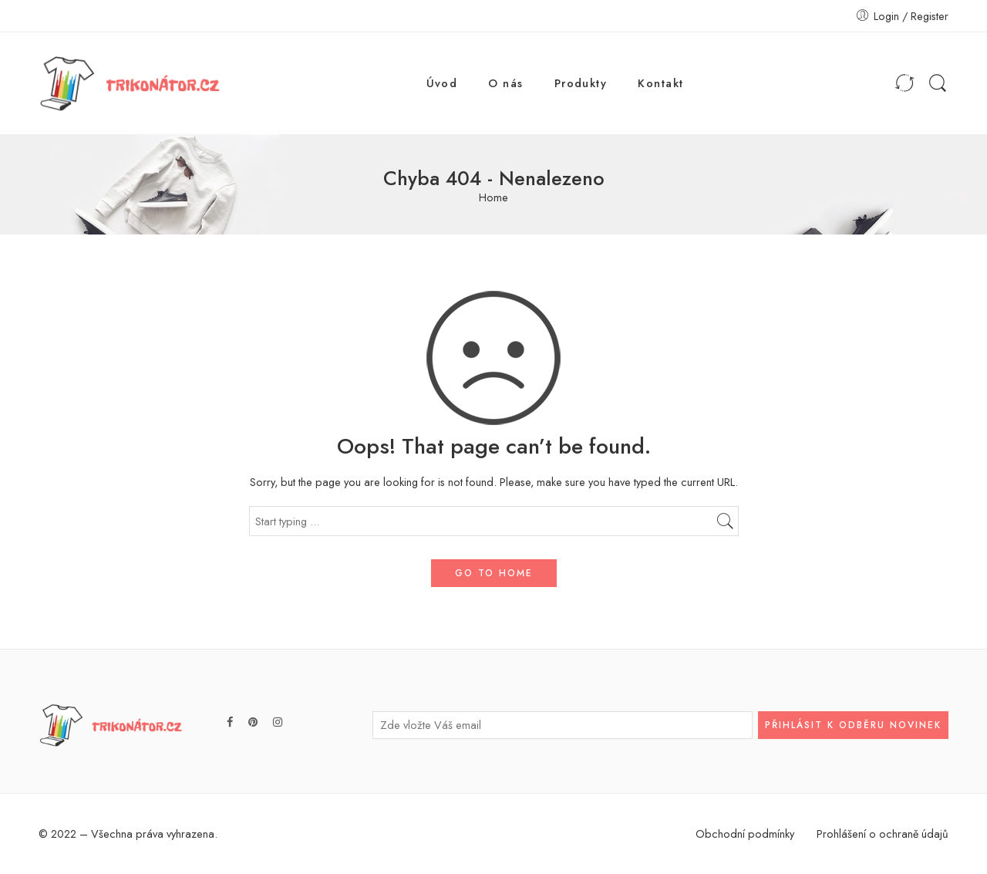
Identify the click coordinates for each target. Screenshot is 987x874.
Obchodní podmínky (745, 833)
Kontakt (660, 83)
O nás (505, 83)
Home (493, 198)
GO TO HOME (494, 573)
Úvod (442, 83)
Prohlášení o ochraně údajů (882, 833)
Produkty (581, 83)
